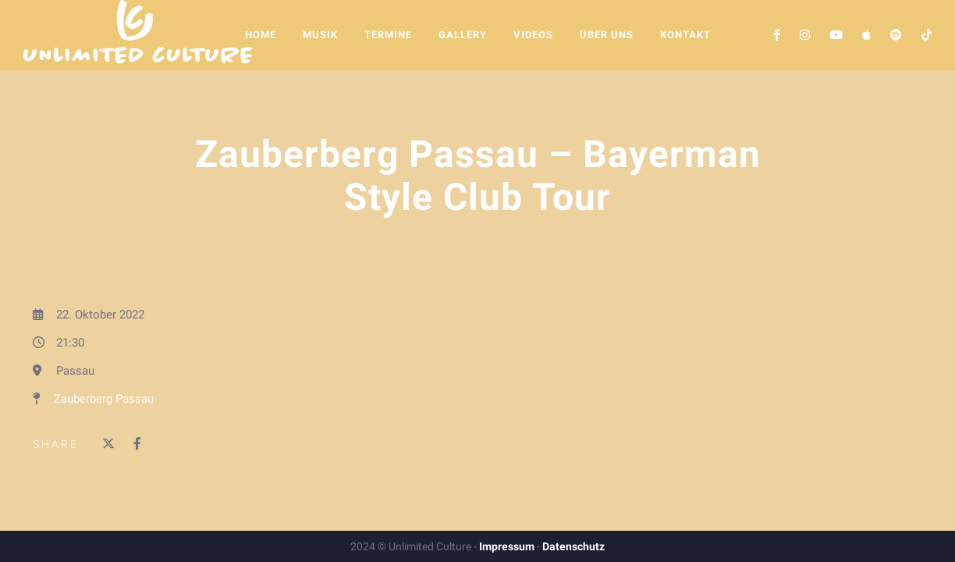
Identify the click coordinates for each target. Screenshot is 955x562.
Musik (320, 35)
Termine (388, 35)
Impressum (506, 546)
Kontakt (685, 35)
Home (260, 35)
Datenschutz (573, 546)
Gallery (462, 35)
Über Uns (607, 35)
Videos (533, 35)
